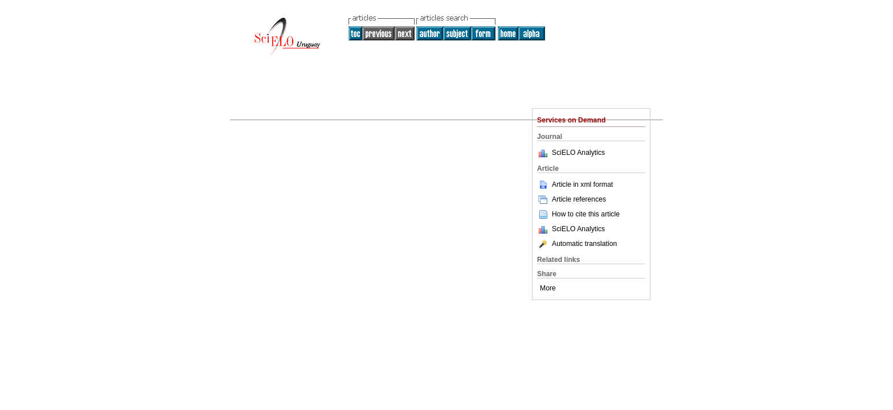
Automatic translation (577, 244)
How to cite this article (586, 214)
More (548, 288)
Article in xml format (575, 184)
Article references (571, 199)
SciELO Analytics (578, 153)
